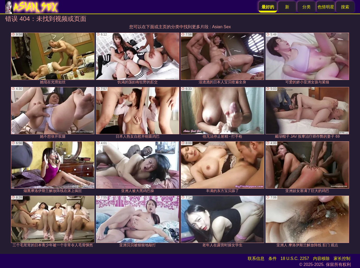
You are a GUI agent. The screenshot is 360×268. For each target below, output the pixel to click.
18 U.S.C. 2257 (295, 258)
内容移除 (321, 258)
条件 (272, 258)
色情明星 (325, 7)
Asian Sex (221, 27)
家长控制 (342, 258)
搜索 (345, 7)
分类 (306, 7)
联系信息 (256, 258)
